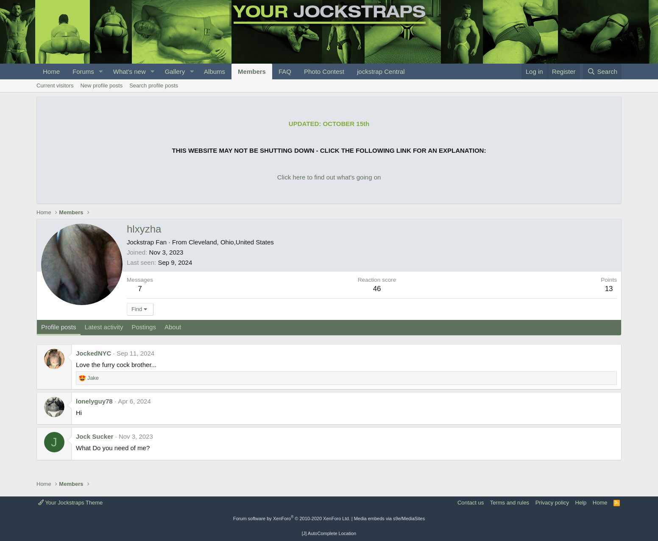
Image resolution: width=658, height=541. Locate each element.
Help (581, 502)
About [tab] (172, 327)
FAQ (285, 71)
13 (609, 289)
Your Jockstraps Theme (70, 502)
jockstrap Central (381, 71)
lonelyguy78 (94, 401)
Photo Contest (324, 71)
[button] (101, 71)
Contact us (470, 502)
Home (51, 71)
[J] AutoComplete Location (329, 533)
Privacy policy (552, 502)
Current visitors (54, 85)
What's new (129, 71)
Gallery (175, 71)
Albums (214, 71)
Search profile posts (153, 85)
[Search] (602, 71)
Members (252, 71)
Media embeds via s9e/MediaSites (389, 518)
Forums (83, 71)
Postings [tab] (143, 327)
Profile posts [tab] (58, 327)
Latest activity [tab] (104, 327)
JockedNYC (93, 353)
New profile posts (101, 85)
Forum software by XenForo (291, 518)
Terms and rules (509, 502)
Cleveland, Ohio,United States (231, 242)
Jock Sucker (94, 436)
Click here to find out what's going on (329, 177)
